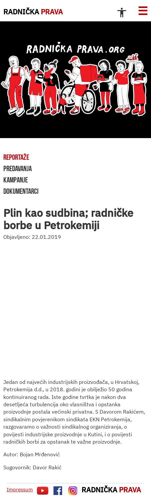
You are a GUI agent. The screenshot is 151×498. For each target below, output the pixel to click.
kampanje (15, 180)
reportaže (16, 157)
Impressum (20, 489)
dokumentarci (20, 191)
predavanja (17, 168)
